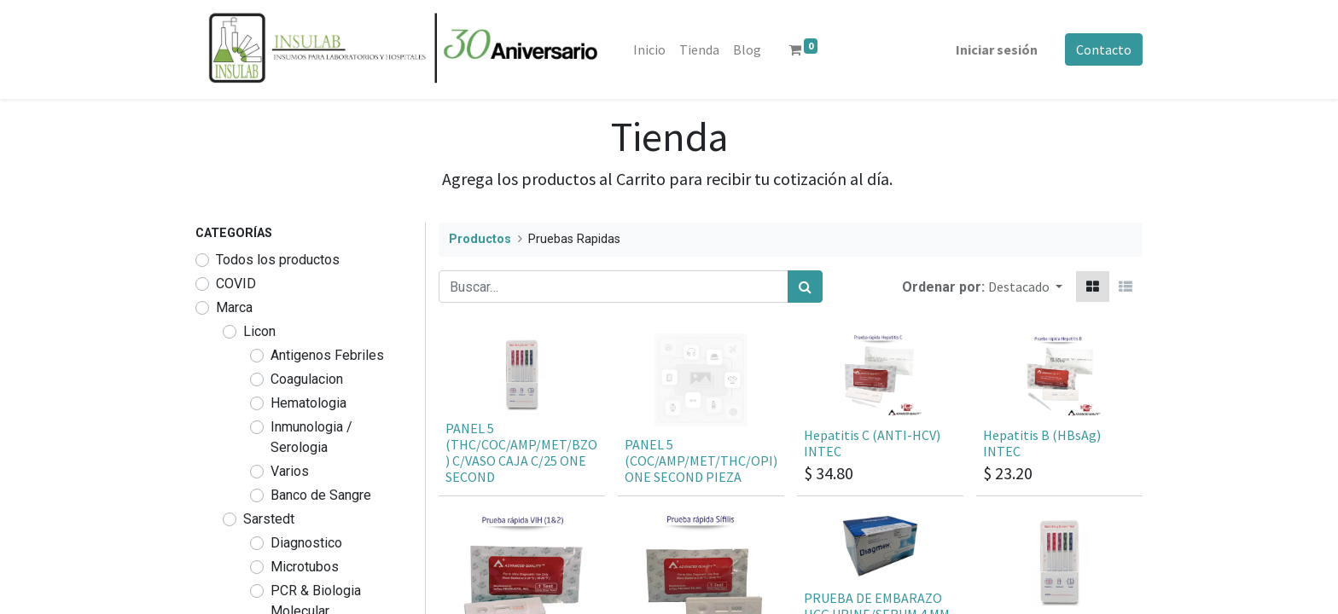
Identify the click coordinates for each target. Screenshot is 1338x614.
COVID (236, 283)
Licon (259, 331)
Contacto (1103, 49)
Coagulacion (307, 379)
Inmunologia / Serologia (311, 437)
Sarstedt (268, 519)
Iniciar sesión (997, 49)
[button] (1025, 286)
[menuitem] (649, 49)
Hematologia (308, 403)
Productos (480, 239)
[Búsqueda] (805, 286)
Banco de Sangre (321, 495)
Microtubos (305, 567)
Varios (290, 471)
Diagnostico (306, 543)
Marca (234, 307)
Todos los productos (278, 260)
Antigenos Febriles (327, 355)
